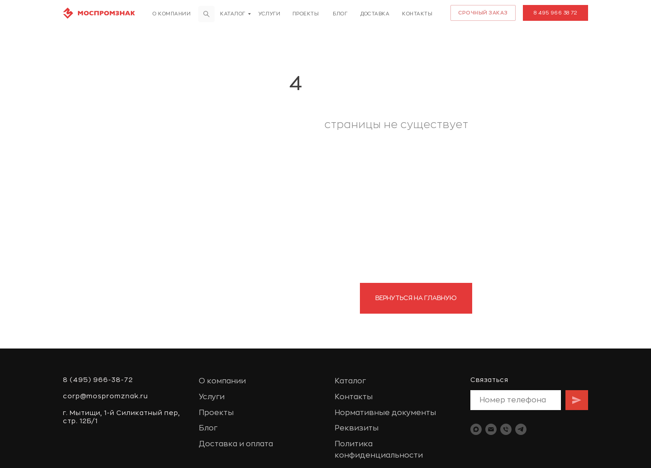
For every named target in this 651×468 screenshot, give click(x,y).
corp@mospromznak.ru (105, 396)
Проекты (305, 13)
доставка (374, 13)
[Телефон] (506, 429)
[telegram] (521, 429)
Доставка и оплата (236, 444)
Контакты (417, 13)
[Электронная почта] (491, 429)
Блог (340, 13)
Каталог (232, 13)
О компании (172, 13)
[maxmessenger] (476, 429)
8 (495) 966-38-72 (98, 380)
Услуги (269, 13)
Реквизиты (356, 428)
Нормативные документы (385, 412)
